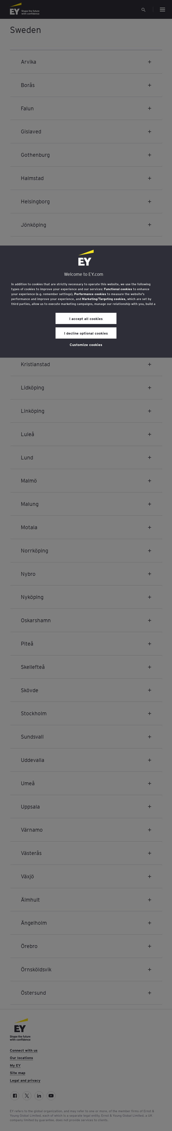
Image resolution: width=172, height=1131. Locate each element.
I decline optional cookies (86, 333)
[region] (86, 302)
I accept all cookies (86, 318)
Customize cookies (86, 344)
